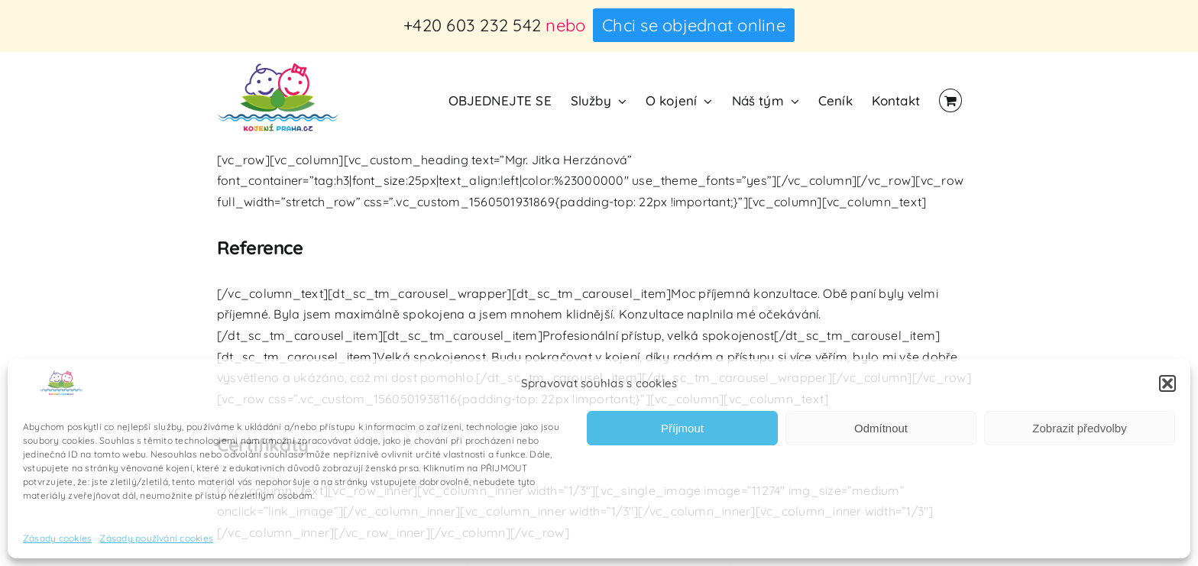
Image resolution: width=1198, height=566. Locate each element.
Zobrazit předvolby (1079, 428)
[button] (1167, 383)
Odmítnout (881, 428)
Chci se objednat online (693, 25)
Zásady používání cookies (156, 538)
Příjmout (682, 428)
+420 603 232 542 (472, 25)
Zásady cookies (57, 538)
